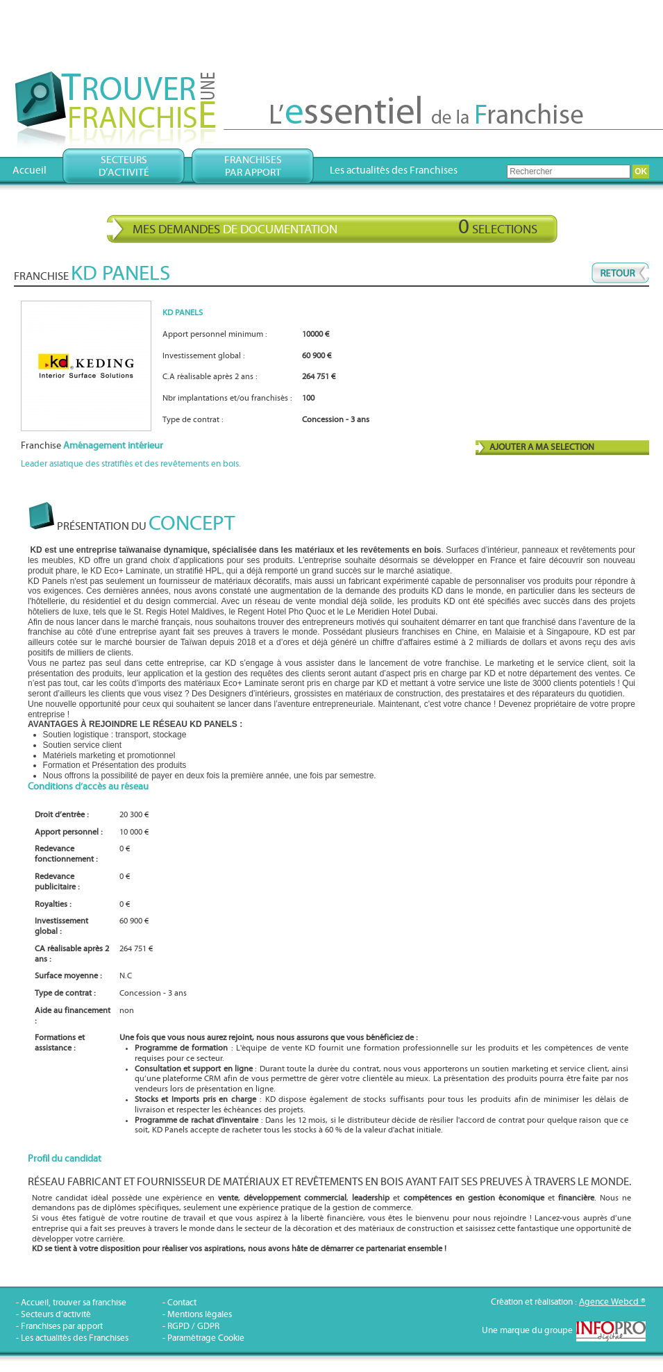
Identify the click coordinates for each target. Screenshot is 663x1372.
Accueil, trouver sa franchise (73, 1303)
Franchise (92, 445)
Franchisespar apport (253, 166)
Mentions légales (199, 1315)
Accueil (29, 170)
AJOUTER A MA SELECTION (541, 447)
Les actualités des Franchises (394, 170)
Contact (181, 1303)
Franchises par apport (62, 1326)
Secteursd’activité (124, 166)
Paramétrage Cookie (205, 1338)
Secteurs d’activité (56, 1315)
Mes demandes (335, 227)
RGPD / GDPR (193, 1326)
